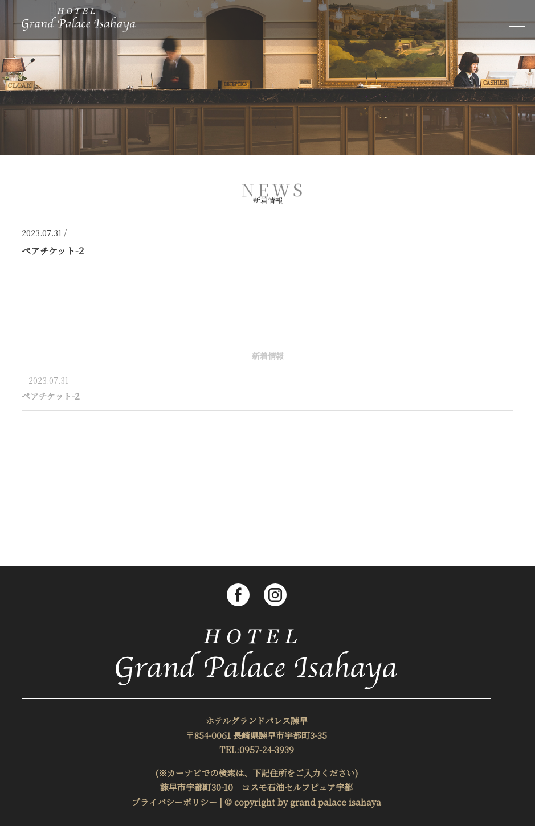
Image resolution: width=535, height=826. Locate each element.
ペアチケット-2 (51, 396)
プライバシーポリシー (174, 802)
